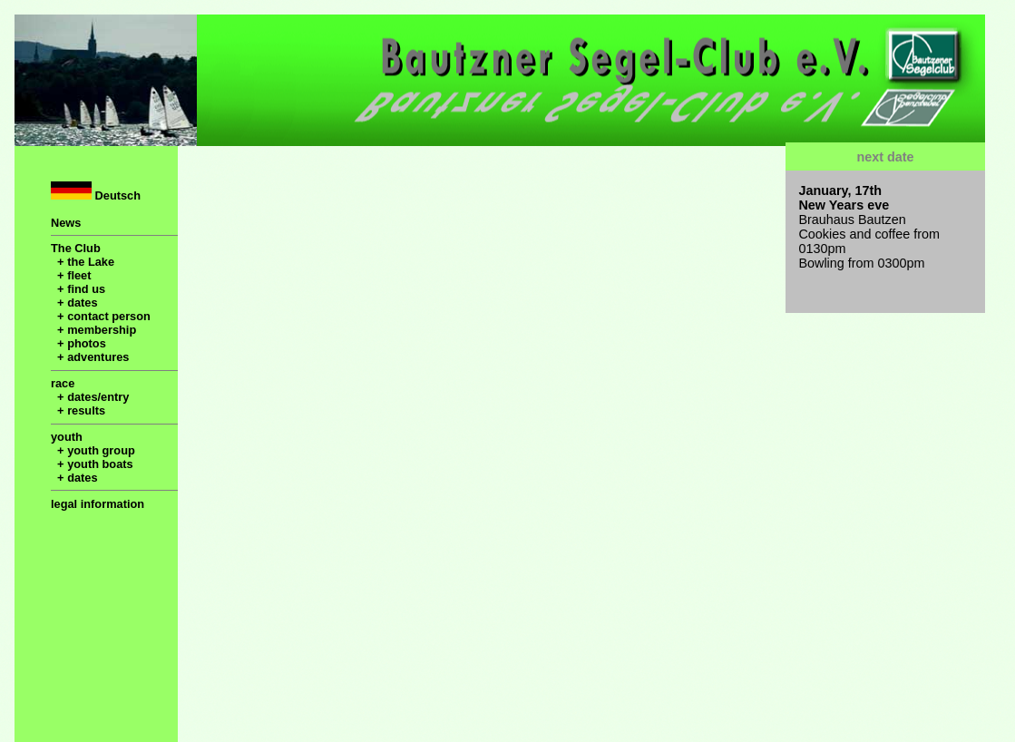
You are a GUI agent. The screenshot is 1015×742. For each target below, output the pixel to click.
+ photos (78, 343)
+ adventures (90, 357)
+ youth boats (92, 464)
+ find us (78, 289)
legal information (97, 504)
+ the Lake (82, 261)
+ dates (74, 302)
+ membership (93, 330)
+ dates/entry (90, 397)
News (66, 222)
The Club (76, 248)
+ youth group (93, 450)
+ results (78, 410)
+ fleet (71, 275)
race (62, 383)
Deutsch (96, 191)
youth (67, 437)
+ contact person (101, 316)
